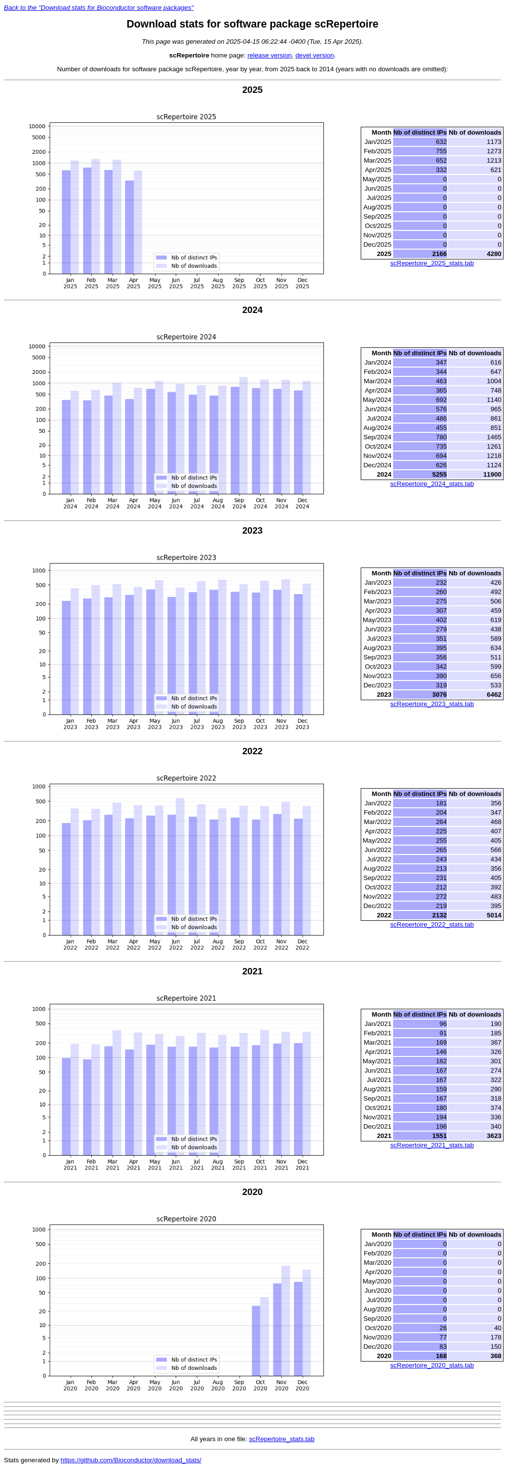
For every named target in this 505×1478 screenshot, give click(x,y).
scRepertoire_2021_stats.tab (432, 1145)
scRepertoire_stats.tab (281, 1439)
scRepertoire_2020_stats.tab (432, 1365)
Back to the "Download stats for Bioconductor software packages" (99, 7)
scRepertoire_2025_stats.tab (432, 263)
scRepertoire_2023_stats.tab (432, 704)
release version (269, 55)
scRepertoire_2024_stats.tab (432, 483)
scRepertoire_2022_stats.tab (432, 924)
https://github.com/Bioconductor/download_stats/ (131, 1460)
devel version (314, 55)
